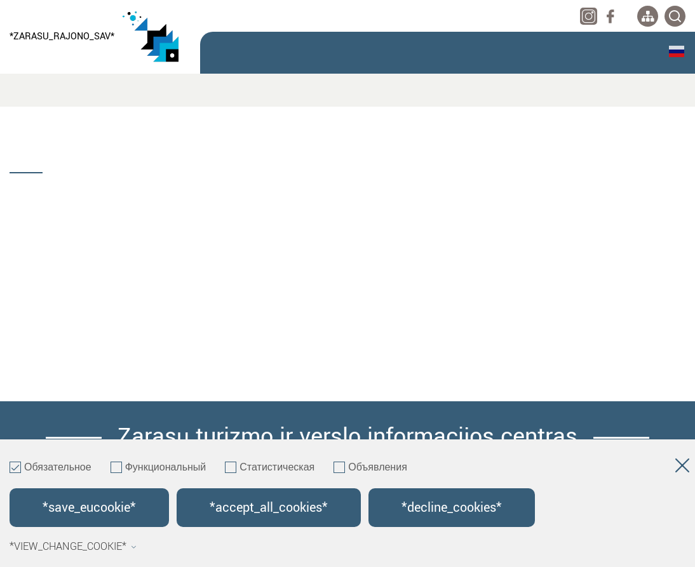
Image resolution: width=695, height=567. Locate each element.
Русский (676, 51)
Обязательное (50, 468)
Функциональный (158, 468)
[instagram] (588, 16)
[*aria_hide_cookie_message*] (682, 467)
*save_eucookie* (89, 507)
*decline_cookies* (451, 507)
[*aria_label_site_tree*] (647, 16)
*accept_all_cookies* (269, 507)
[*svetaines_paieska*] (675, 16)
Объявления (370, 468)
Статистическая (269, 468)
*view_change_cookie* (73, 547)
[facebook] (610, 16)
